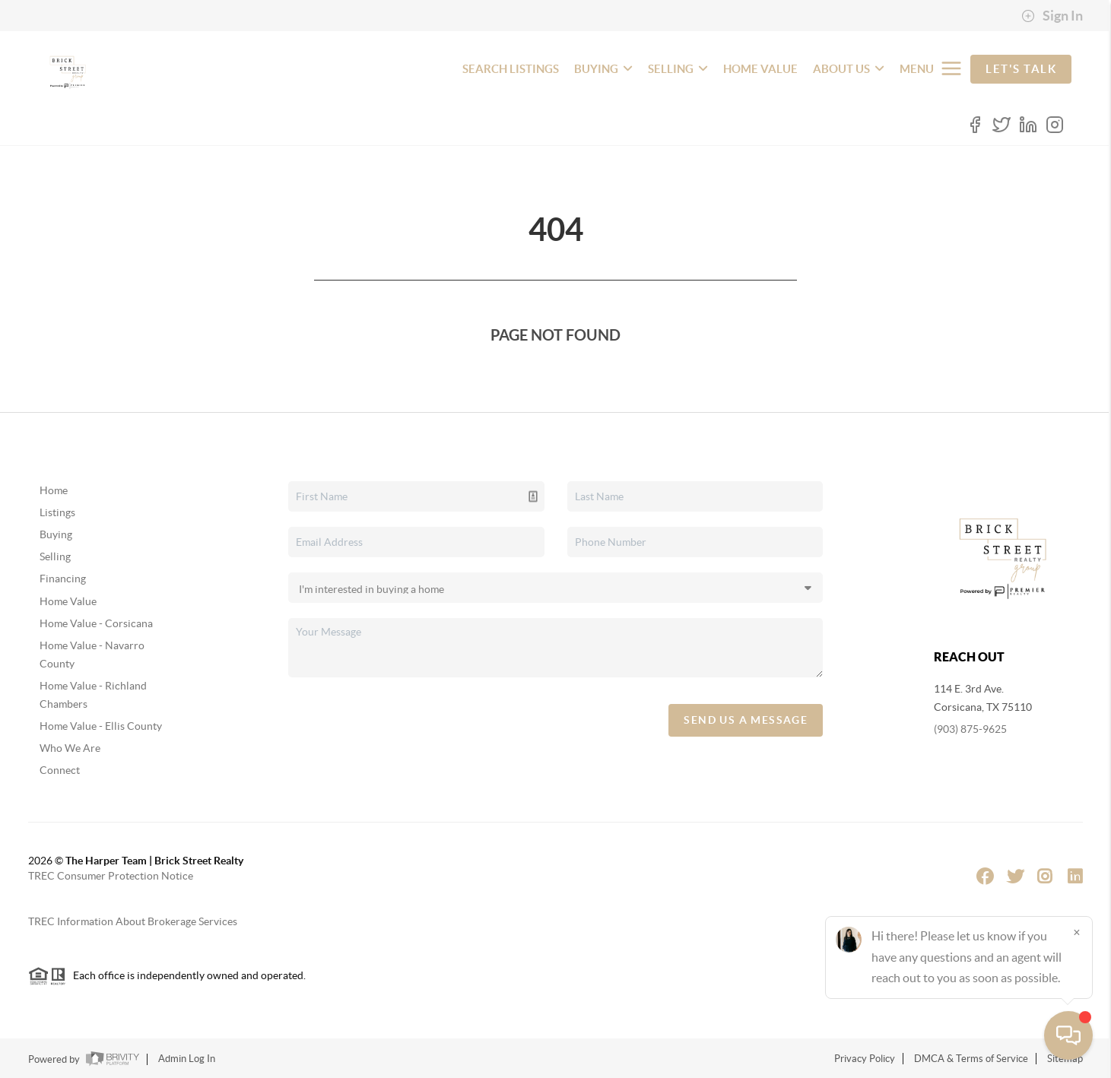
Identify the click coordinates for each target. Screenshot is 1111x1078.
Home (54, 490)
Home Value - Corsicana (96, 623)
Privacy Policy (864, 1058)
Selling (55, 556)
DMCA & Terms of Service (971, 1058)
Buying (56, 534)
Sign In (1052, 16)
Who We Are (70, 748)
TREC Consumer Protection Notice (110, 876)
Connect (60, 770)
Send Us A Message (746, 720)
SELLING (678, 68)
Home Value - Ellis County (101, 726)
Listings (57, 512)
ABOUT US (848, 68)
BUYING (603, 68)
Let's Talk (1021, 68)
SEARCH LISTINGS (510, 68)
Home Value (68, 601)
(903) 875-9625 (970, 729)
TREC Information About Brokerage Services (132, 921)
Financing (63, 578)
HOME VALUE (760, 68)
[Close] (1077, 932)
